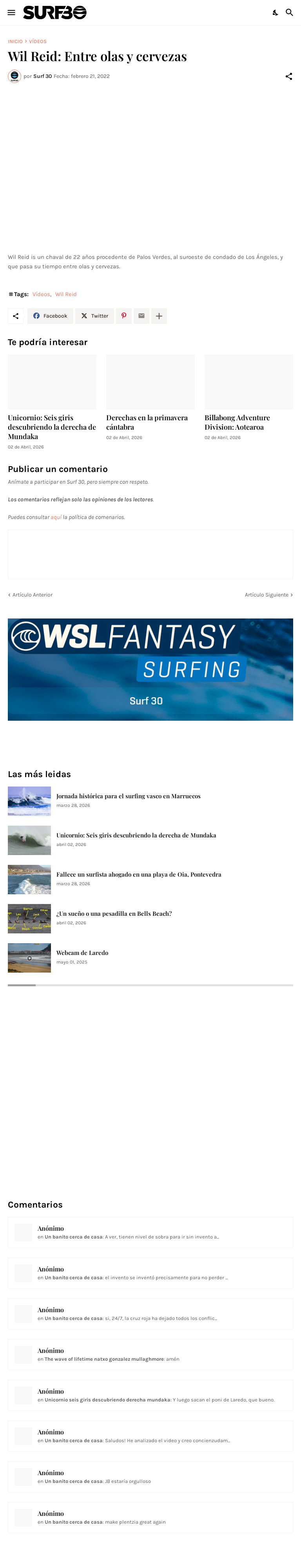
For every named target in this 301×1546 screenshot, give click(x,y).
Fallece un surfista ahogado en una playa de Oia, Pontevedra (138, 874)
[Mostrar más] (159, 316)
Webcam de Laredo (82, 953)
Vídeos (38, 41)
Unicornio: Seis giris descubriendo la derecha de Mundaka (52, 427)
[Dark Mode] (275, 12)
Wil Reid (66, 294)
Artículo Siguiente (266, 594)
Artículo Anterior (33, 594)
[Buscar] (290, 12)
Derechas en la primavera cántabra (147, 422)
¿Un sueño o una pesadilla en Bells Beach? (114, 913)
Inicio (15, 41)
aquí (56, 517)
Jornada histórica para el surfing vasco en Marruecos (128, 796)
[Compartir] (289, 76)
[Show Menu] (11, 12)
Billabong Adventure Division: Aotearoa (237, 422)
